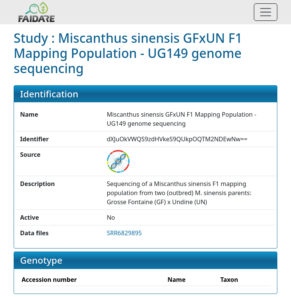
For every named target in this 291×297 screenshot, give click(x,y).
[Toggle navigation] (265, 12)
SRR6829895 (124, 233)
